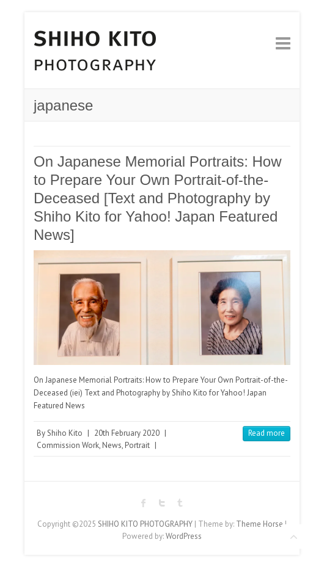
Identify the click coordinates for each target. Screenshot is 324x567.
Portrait (137, 445)
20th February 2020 (127, 433)
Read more (266, 433)
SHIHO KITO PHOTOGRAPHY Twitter (162, 503)
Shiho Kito (65, 433)
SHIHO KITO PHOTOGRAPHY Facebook (143, 503)
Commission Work (68, 445)
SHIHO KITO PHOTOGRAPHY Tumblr (180, 503)
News (112, 445)
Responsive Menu (283, 43)
